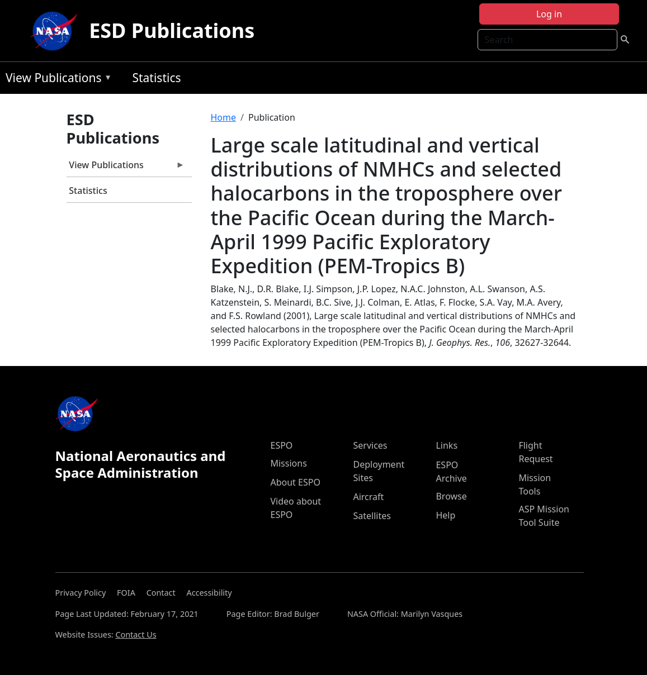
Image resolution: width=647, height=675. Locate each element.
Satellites (371, 516)
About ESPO (295, 482)
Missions (288, 463)
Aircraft (368, 497)
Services (370, 445)
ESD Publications (171, 30)
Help (445, 515)
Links (446, 445)
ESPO (281, 445)
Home (224, 117)
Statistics (156, 77)
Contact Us (135, 634)
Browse (451, 496)
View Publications (56, 79)
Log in (549, 14)
